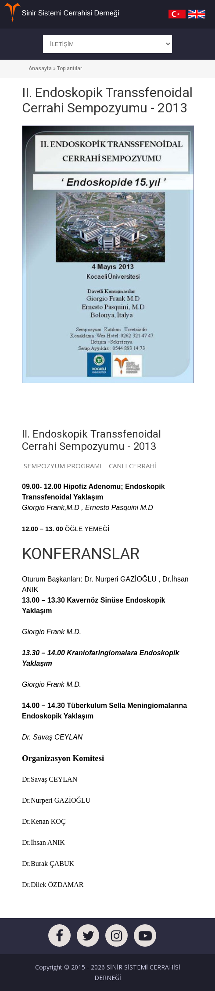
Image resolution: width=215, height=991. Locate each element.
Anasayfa (40, 68)
